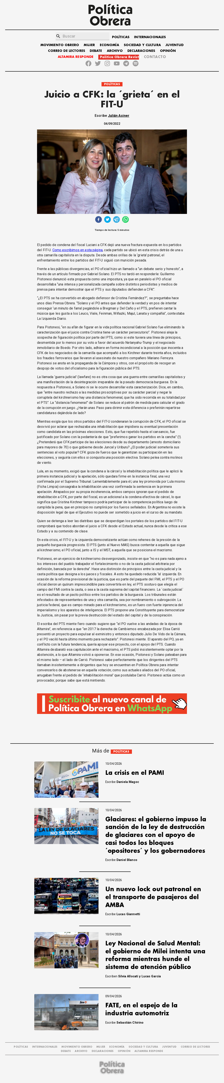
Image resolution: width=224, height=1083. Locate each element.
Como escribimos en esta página (77, 250)
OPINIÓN (168, 51)
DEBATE (96, 51)
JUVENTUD (175, 45)
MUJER (89, 45)
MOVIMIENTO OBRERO (59, 45)
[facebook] (98, 220)
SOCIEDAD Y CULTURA (142, 45)
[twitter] (107, 220)
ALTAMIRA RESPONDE (76, 57)
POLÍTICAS (120, 37)
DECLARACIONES (141, 51)
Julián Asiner (118, 116)
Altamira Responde (148, 1051)
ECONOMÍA (109, 45)
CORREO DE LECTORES (66, 51)
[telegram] (116, 220)
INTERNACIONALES (150, 37)
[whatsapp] (125, 220)
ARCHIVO (115, 51)
